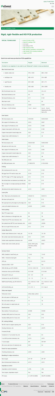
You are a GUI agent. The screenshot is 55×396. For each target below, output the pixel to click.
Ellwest (2, 384)
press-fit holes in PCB (28, 40)
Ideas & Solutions (34, 386)
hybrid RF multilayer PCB (29, 42)
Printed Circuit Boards (24, 384)
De (53, 3)
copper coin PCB (27, 53)
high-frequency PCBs (28, 47)
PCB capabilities (17, 386)
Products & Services (13, 384)
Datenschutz (47, 391)
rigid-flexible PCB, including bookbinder (32, 51)
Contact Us (51, 386)
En (50, 3)
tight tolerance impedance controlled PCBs (33, 49)
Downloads (43, 386)
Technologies (50, 384)
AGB (53, 391)
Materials (25, 386)
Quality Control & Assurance (37, 384)
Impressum (40, 391)
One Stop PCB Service (7, 386)
